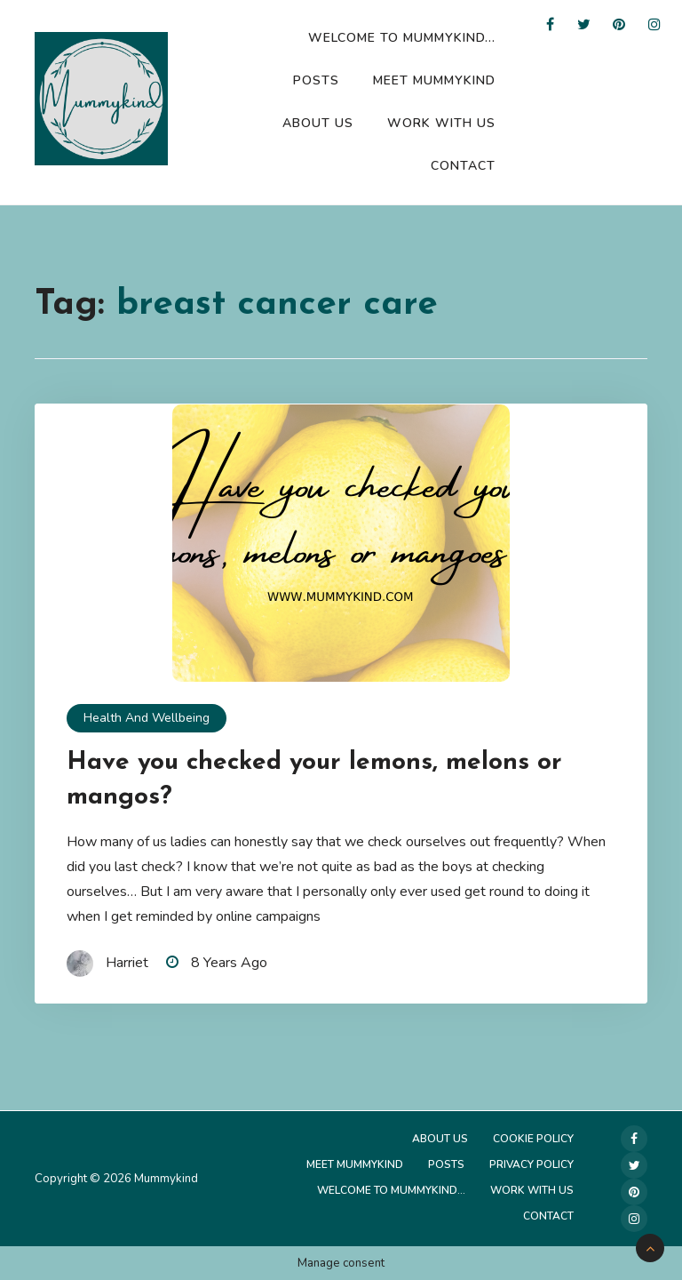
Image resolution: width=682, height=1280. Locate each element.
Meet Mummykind (434, 80)
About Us (317, 123)
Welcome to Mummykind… (402, 37)
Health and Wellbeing (146, 717)
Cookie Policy (533, 1139)
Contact (463, 165)
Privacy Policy (531, 1164)
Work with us (441, 123)
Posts (316, 80)
